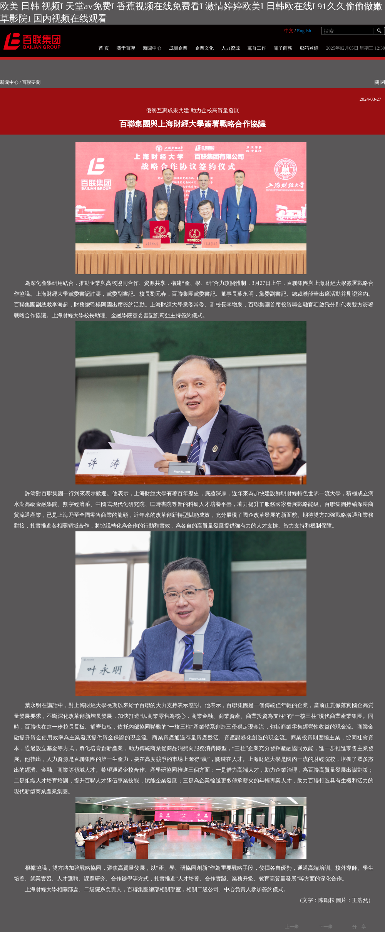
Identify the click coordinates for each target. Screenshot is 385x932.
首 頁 (104, 48)
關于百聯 (126, 48)
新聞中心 (152, 48)
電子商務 (283, 48)
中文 (288, 30)
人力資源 (230, 48)
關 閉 (380, 82)
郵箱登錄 (309, 48)
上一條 (292, 926)
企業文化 (204, 48)
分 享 (359, 926)
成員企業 (178, 48)
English (304, 30)
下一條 (326, 926)
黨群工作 (257, 48)
